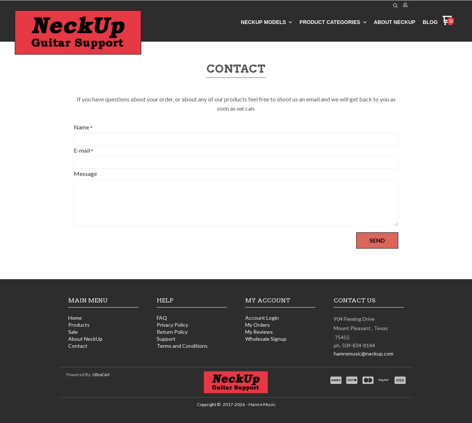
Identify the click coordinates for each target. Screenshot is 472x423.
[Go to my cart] (448, 23)
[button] (395, 5)
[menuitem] (266, 22)
